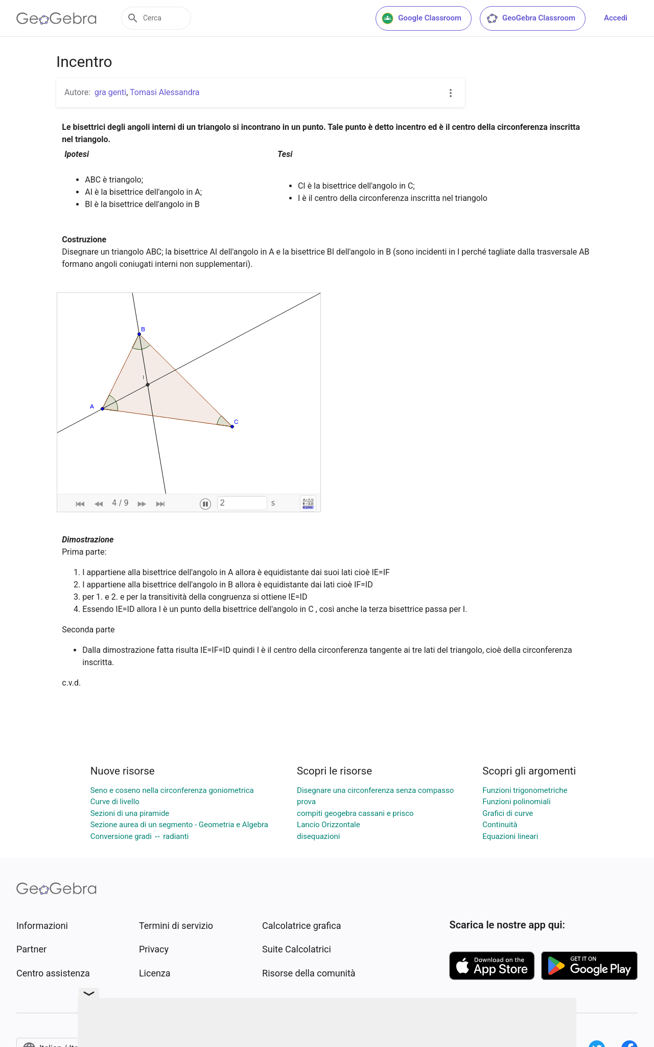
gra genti (110, 92)
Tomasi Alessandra (164, 92)
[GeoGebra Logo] (56, 18)
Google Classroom (421, 18)
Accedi (615, 17)
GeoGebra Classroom (530, 18)
